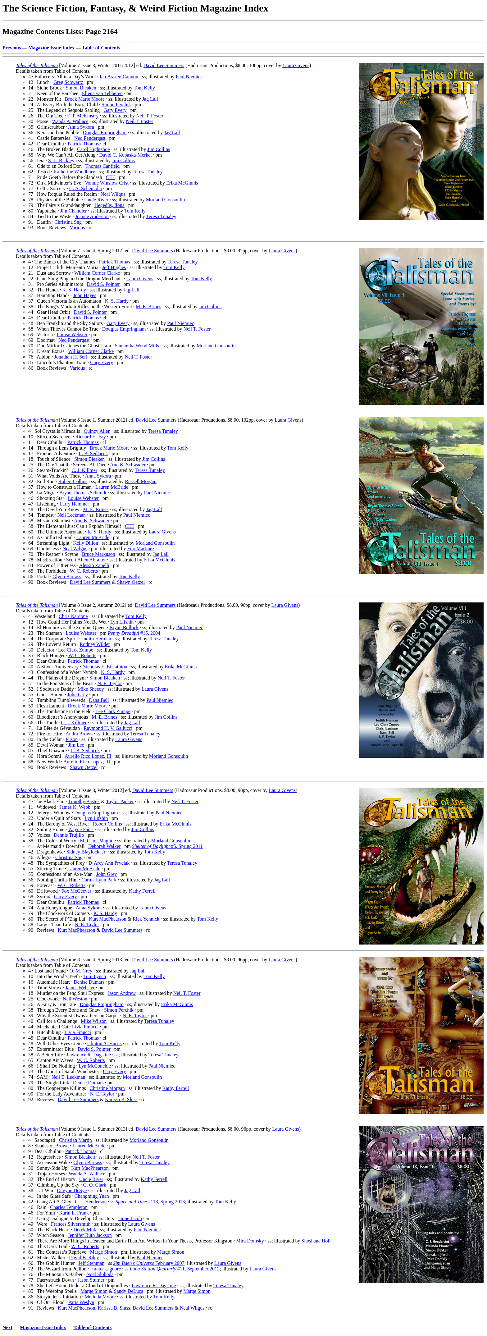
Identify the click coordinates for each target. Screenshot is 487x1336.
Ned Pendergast (90, 138)
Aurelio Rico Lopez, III (88, 756)
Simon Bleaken (81, 87)
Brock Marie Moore (85, 99)
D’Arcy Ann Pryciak (109, 863)
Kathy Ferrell (142, 891)
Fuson (72, 739)
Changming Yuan (92, 1196)
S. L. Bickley (61, 160)
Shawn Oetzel (131, 582)
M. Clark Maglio (97, 840)
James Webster (80, 987)
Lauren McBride (111, 487)
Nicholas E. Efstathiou (104, 666)
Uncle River (96, 199)
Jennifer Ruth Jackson (90, 1235)
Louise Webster (72, 334)
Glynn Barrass (66, 576)
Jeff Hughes (114, 267)
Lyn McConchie (95, 1065)
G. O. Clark (94, 1184)
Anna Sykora (81, 127)
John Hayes (84, 295)
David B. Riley (84, 1257)
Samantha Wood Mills (137, 345)
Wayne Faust (81, 829)
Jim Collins (158, 149)
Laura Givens (295, 65)
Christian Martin (75, 1140)
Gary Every (114, 110)
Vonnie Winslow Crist (107, 182)
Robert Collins (72, 481)
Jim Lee (76, 745)
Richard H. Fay (90, 436)
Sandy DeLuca (128, 1291)
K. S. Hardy (74, 289)
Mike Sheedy (91, 689)
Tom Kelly (144, 87)
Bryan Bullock (124, 627)
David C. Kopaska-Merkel (125, 155)
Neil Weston (75, 998)
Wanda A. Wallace (70, 121)
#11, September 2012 (175, 1268)
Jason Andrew (122, 993)
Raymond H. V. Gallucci (108, 728)
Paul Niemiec (189, 76)
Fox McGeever (76, 891)
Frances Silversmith (71, 1224)
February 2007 (148, 1263)
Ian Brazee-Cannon (119, 76)
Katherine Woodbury (74, 171)
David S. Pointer (103, 284)
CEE (110, 177)
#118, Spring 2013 (150, 1201)
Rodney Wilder (95, 644)
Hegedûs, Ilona (109, 205)
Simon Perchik (116, 104)
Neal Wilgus (113, 194)
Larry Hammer (74, 503)
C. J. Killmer (85, 470)
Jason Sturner (91, 1280)
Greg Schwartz (68, 82)
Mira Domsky (250, 1240)
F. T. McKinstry (82, 115)
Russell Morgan (140, 481)
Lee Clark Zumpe (75, 649)
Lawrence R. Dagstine (89, 1054)
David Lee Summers (163, 65)
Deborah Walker (104, 846)
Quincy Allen (97, 431)
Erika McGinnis (182, 182)
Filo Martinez (141, 548)
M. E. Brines (148, 306)
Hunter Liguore (105, 1268)
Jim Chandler (73, 210)
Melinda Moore (100, 1296)
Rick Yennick (146, 919)
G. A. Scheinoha (85, 188)
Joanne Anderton (92, 216)
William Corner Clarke (97, 273)
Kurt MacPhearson (107, 919)
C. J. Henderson (91, 1201)
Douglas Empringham (105, 132)
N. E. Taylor (110, 683)
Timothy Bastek (84, 801)
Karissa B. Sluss (121, 1099)
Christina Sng (68, 222)
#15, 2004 (134, 633)
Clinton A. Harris (104, 1043)
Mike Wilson (94, 1021)
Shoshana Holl (316, 1240)
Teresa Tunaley (148, 171)
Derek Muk (84, 1229)
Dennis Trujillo (69, 835)
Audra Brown (79, 733)
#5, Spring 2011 (167, 846)
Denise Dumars (89, 982)
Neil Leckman (71, 515)
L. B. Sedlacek (93, 453)
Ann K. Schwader (127, 464)
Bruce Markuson (98, 554)
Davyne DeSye (72, 1190)
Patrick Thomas (83, 143)
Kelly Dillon (85, 543)
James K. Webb (75, 807)
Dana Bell (99, 700)
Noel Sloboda (100, 1274)
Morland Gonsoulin (165, 199)
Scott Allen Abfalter (86, 559)
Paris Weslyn (81, 1302)
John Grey (77, 694)
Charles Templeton (69, 1207)
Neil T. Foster (149, 115)
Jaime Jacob (130, 1218)
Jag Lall (150, 99)
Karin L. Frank (74, 1212)
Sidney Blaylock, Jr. (86, 851)
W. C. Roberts (84, 571)
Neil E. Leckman (68, 1077)
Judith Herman (96, 638)
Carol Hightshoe (93, 149)
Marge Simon (103, 1252)
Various (77, 227)
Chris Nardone (73, 616)
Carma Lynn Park (98, 879)
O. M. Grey (80, 970)
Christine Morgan (107, 1088)
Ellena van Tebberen (102, 93)
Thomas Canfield (102, 166)
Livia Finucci (85, 1026)
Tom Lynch (94, 976)
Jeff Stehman (91, 1263)
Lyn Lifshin (122, 622)
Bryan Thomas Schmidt (83, 492)
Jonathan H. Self (70, 356)
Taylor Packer (120, 801)
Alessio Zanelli (94, 565)
